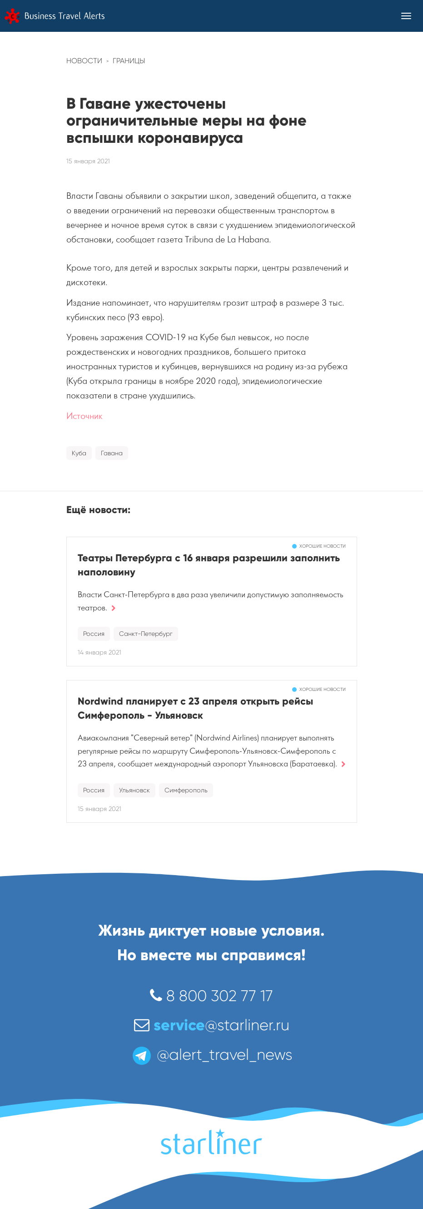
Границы (129, 60)
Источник (84, 416)
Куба (79, 453)
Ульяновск (134, 790)
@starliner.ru (211, 1025)
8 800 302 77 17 (211, 996)
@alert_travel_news (212, 1054)
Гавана (112, 453)
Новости (84, 60)
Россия (94, 633)
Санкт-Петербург (146, 633)
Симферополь (186, 790)
